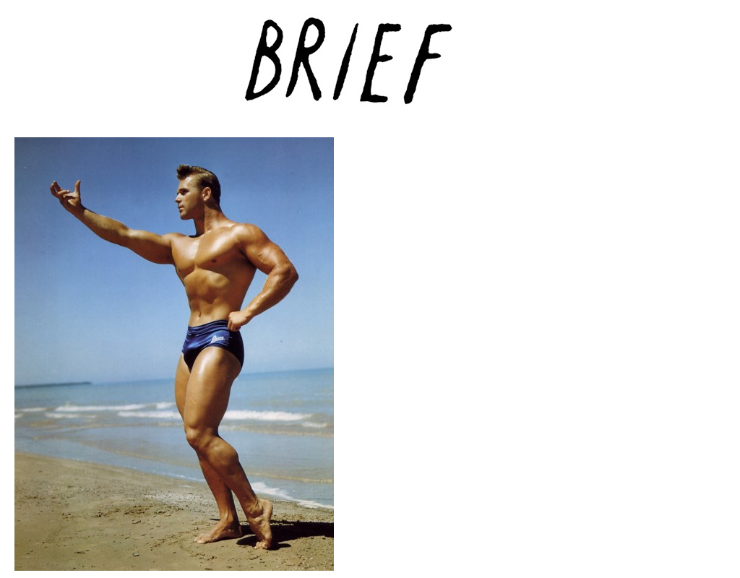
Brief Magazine (370, 68)
